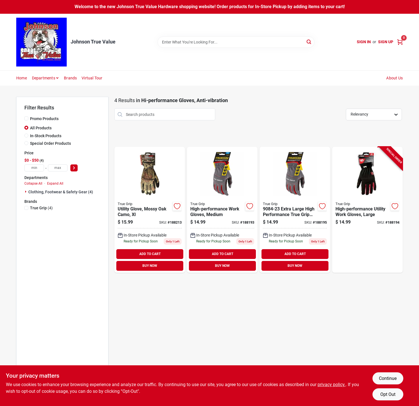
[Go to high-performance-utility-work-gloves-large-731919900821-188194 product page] (367, 210)
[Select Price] (74, 167)
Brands (70, 78)
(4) (41, 208)
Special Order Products (50, 143)
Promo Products (44, 118)
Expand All (55, 183)
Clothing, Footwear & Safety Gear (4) (60, 192)
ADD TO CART (150, 254)
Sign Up (385, 42)
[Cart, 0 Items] (400, 42)
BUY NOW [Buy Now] (149, 266)
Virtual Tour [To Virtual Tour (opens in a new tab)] (92, 78)
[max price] (58, 167)
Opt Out (387, 394)
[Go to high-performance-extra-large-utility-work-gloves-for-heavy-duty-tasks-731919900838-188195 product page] (295, 210)
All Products (41, 128)
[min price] (34, 167)
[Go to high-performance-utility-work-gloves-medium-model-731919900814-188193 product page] (222, 210)
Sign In (364, 42)
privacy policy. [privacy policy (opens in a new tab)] (332, 384)
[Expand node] (26, 192)
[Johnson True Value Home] (41, 42)
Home (21, 78)
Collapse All (33, 183)
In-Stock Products (45, 135)
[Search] (309, 41)
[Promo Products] (26, 118)
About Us (394, 78)
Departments (43, 78)
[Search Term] (236, 42)
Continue (388, 378)
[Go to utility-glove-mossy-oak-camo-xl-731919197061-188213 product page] (149, 210)
